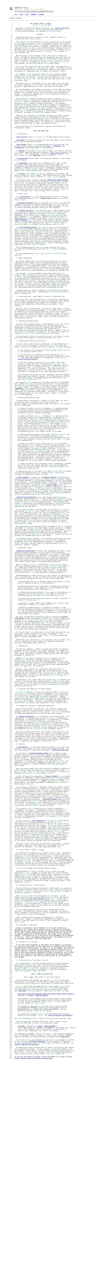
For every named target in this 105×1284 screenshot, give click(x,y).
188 (11, 373)
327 (11, 632)
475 (11, 907)
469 (11, 896)
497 (11, 948)
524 (11, 999)
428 (11, 820)
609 (11, 1157)
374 (11, 719)
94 (11, 198)
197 (11, 390)
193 (11, 382)
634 (11, 1203)
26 (11, 71)
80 (11, 172)
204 (11, 403)
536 (11, 1021)
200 (11, 395)
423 (11, 811)
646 (11, 1226)
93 (11, 196)
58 (11, 131)
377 (11, 725)
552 (11, 1051)
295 (11, 572)
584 (11, 1110)
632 (11, 1200)
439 (11, 840)
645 (11, 1224)
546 (11, 1039)
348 (11, 671)
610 (11, 1159)
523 (11, 997)
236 (11, 462)
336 (11, 649)
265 (11, 516)
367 (11, 706)
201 (11, 397)
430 (11, 824)
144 (11, 291)
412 (11, 790)
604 (11, 1147)
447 (11, 855)
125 (11, 256)
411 (11, 788)
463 (11, 885)
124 (11, 254)
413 (11, 792)
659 (11, 1250)
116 (11, 239)
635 (11, 1205)
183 (11, 364)
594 (11, 1129)
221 (11, 434)
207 (11, 408)
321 (11, 621)
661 (11, 1254)
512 (11, 976)
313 (11, 606)
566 (11, 1077)
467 (11, 892)
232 (11, 455)
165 (11, 330)
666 (11, 1263)
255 (11, 498)
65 (11, 144)
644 (11, 1222)
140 (11, 284)
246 (11, 481)
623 (11, 1183)
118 (11, 243)
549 (11, 1045)
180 (11, 358)
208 (11, 410)
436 (11, 835)
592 (11, 1125)
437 (11, 837)
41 (11, 99)
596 (11, 1133)
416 (11, 797)
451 (11, 863)
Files (21, 15)
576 (11, 1095)
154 (11, 310)
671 (11, 1272)
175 (11, 349)
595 (11, 1131)
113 (11, 233)
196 (11, 388)
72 (11, 157)
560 (11, 1066)
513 (11, 978)
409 (11, 784)
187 (11, 371)
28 (11, 75)
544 (11, 1036)
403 (11, 773)
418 (11, 801)
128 (11, 261)
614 (11, 1166)
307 (11, 595)
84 (11, 179)
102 (11, 213)
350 (11, 675)
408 (11, 783)
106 (11, 220)
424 (11, 812)
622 (11, 1181)
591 (11, 1123)
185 (11, 367)
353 (11, 680)
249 (11, 487)
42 (11, 101)
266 (11, 518)
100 (11, 209)
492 (11, 939)
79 (11, 170)
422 (11, 809)
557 (11, 1060)
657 (11, 1246)
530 (11, 1010)
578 (11, 1099)
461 (11, 881)
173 (11, 345)
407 (11, 781)
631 (11, 1198)
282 (11, 548)
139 (11, 282)
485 (11, 926)
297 (11, 576)
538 (11, 1025)
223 (11, 438)
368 (11, 708)
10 (11, 42)
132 (11, 269)
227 (11, 446)
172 (11, 343)
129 (11, 263)
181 (11, 360)
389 (11, 747)
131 (11, 267)
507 (11, 967)
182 (11, 362)
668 (11, 1267)
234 (11, 459)
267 (11, 520)
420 (11, 805)
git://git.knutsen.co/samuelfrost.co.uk (38, 12)
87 (11, 185)
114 (11, 235)
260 (11, 507)
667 (11, 1265)
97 (11, 204)
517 (11, 985)
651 (11, 1235)
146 (11, 295)
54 (11, 124)
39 (11, 96)
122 (11, 250)
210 (11, 414)
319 (11, 617)
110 (11, 228)
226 (11, 444)
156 (11, 313)
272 (11, 529)
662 (11, 1255)
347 (11, 669)
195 (11, 386)
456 (11, 872)
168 (11, 336)
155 (11, 312)
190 (11, 377)
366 (11, 704)
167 (11, 334)
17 (11, 55)
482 (11, 920)
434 (11, 831)
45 (11, 107)
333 (11, 643)
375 (11, 721)
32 (11, 83)
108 (11, 224)
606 (11, 1151)
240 (11, 470)
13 (11, 47)
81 (11, 174)
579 (11, 1101)
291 (11, 565)
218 (11, 429)
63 (11, 140)
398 (11, 764)
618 (11, 1173)
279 (11, 542)
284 (11, 552)
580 (11, 1103)
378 (11, 727)
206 (11, 407)
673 (11, 1276)
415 (11, 796)
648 (11, 1229)
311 (11, 602)
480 (11, 917)
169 (11, 338)
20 (11, 60)
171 (11, 341)
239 (11, 468)
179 (11, 356)
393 (11, 755)
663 (11, 1257)
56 (11, 127)
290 (11, 563)
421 (11, 807)
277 (11, 539)
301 (11, 583)
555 (11, 1056)
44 (11, 105)
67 (11, 148)
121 (11, 248)
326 (11, 630)
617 (11, 1172)
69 (11, 152)
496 (11, 946)
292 (11, 567)
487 (11, 930)
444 (11, 850)
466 (11, 891)
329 (11, 636)
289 (11, 561)
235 (11, 461)
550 (11, 1047)
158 (11, 317)
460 (11, 879)
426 (11, 816)
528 (11, 1006)
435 (11, 833)
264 (11, 515)
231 (11, 453)
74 (11, 161)
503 (11, 959)
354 (11, 682)
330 (11, 637)
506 (11, 965)
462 (11, 883)
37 (11, 92)
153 (11, 308)
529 (11, 1008)
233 (11, 457)
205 (11, 405)
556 (11, 1058)
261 (11, 509)
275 (11, 535)
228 (11, 448)
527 (11, 1004)
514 (11, 980)
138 (11, 280)
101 (11, 211)
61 (11, 137)
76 (11, 165)
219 (11, 431)
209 (11, 412)
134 (11, 273)
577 (11, 1097)
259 (11, 505)
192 (11, 380)
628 (11, 1192)
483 (11, 922)
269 (11, 524)
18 (11, 57)
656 (11, 1244)
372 (11, 716)
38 (11, 94)
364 (11, 701)
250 (11, 488)
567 (11, 1079)
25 (11, 70)
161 (11, 323)
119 (11, 245)
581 (11, 1105)
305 (11, 591)
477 (11, 911)
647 (11, 1227)
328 (11, 634)
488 (11, 932)
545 (11, 1038)
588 (11, 1118)
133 (11, 271)
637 (11, 1209)
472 (11, 902)
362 (11, 697)
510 (11, 972)
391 (11, 751)
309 (11, 598)
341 (11, 658)
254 (11, 496)
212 (11, 418)
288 (11, 559)
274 (11, 533)
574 (11, 1092)
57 (11, 129)
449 (11, 859)
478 (11, 913)
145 (11, 293)
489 (11, 933)
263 (11, 513)
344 (11, 663)
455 (11, 870)
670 (11, 1270)
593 (11, 1127)
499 (11, 952)
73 (11, 159)
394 (11, 757)
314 (11, 608)
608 (11, 1155)
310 (11, 600)
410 (11, 786)
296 (11, 574)
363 (11, 699)
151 (11, 304)
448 (11, 857)
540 (11, 1028)
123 (11, 252)
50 (11, 116)
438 (11, 838)
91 (11, 192)
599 (11, 1138)
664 (11, 1259)
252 (11, 492)
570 (11, 1084)
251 (11, 490)
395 (11, 758)
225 (11, 442)
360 (11, 693)
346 (11, 667)
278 (11, 541)
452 (11, 864)
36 (11, 90)
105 (11, 219)
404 (11, 775)
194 (11, 384)
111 (11, 230)
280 (11, 544)
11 (11, 44)
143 (11, 289)
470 (11, 898)
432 (11, 827)
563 (11, 1071)
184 (11, 366)
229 (11, 449)
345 (11, 665)
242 (11, 474)
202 (11, 399)
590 (11, 1121)
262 (11, 511)
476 (11, 909)
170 (11, 340)
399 (11, 766)
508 (11, 969)
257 (11, 501)
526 (11, 1002)
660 (11, 1252)
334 (11, 645)
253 (11, 494)
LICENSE (41, 15)
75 (11, 163)
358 (11, 690)
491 (11, 937)
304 (11, 589)
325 (11, 628)
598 (11, 1136)
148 (11, 299)
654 (11, 1241)
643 (11, 1220)
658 (11, 1248)
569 (11, 1082)
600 (11, 1140)
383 (11, 736)
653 (11, 1239)
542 (11, 1032)
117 (11, 241)
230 (11, 451)
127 (11, 260)
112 (11, 232)
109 (11, 226)
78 (11, 168)
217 (11, 427)
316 (11, 611)
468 (11, 894)
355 (11, 684)
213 (11, 420)
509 (11, 971)
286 (11, 555)
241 (11, 472)
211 (11, 416)
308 (11, 596)
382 (11, 734)
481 (11, 918)
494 (11, 943)
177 (11, 353)
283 (11, 550)
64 (11, 142)
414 (11, 794)
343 (11, 662)
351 (11, 676)
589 (11, 1120)
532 (11, 1013)
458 (11, 876)
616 (11, 1170)
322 (11, 622)
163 (11, 327)
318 (11, 615)
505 (11, 963)
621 (11, 1179)
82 (11, 176)
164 (11, 328)
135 (11, 274)
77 (11, 166)
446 (11, 853)
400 (11, 768)
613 (11, 1164)
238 (11, 466)
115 (11, 237)
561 (11, 1067)
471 (11, 900)
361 (11, 695)
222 (11, 436)
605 (11, 1149)
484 (11, 924)
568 (11, 1080)
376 (11, 723)
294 (11, 570)
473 (11, 904)
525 (11, 1000)
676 (11, 1281)
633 (11, 1201)
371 (11, 714)
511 (11, 974)
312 (11, 604)
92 (11, 194)
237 (11, 464)
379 (11, 729)
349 (11, 673)
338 (11, 652)
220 (11, 433)
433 (11, 829)
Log (15, 15)
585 (11, 1112)
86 (11, 183)
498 (11, 950)
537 (11, 1023)
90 (11, 191)
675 (11, 1280)
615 (11, 1168)
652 (11, 1237)
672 (11, 1274)
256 (11, 500)
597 (11, 1134)
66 (11, 146)
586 (11, 1114)
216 (11, 425)
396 (11, 760)
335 (11, 647)
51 (11, 118)
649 (11, 1231)
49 (11, 114)
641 (11, 1216)
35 (11, 88)
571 (11, 1086)
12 (11, 45)
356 (11, 686)
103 (11, 215)
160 (11, 321)
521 (11, 993)
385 (11, 740)
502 (11, 958)
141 (11, 286)
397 (11, 762)
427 (11, 818)
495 (11, 945)
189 (11, 375)
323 (11, 624)
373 (11, 717)
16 (11, 53)
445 (11, 851)
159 (11, 319)
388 (11, 745)
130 (11, 265)
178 (11, 354)
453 (11, 866)
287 (11, 557)
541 (11, 1030)
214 (11, 421)
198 (11, 392)
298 (11, 578)
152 (11, 306)
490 (11, 935)
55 (11, 125)
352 (11, 678)
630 (11, 1196)
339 (11, 654)
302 (11, 585)
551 (11, 1049)
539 (11, 1026)
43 (11, 103)
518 (11, 987)
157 (11, 315)
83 (11, 178)
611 (11, 1160)
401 (11, 770)
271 (11, 528)
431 (11, 825)
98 (11, 206)
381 (11, 732)
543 (11, 1034)
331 (11, 639)
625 (11, 1187)
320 (11, 619)
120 (11, 246)
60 (11, 135)
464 (11, 887)
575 (11, 1093)
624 (11, 1185)
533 (11, 1015)
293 (11, 569)
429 (11, 822)
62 (11, 139)
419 (11, 803)
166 (11, 332)
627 (11, 1190)
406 (11, 779)
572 (11, 1088)
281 (11, 546)
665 (11, 1261)
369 (11, 710)
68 (11, 150)
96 (11, 202)
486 (11, 928)
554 (11, 1054)
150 (11, 302)
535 (11, 1019)
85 (11, 181)
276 (11, 537)
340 (11, 656)
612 (11, 1162)
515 (11, 982)
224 (11, 440)
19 (11, 58)
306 (11, 593)
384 (11, 738)
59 (11, 133)
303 (11, 587)
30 (11, 79)
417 (11, 799)
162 (11, 325)
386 (11, 742)
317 (11, 613)
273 (11, 531)
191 (11, 379)
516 (11, 984)
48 (11, 112)
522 (11, 995)
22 (11, 64)
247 (11, 483)
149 (11, 300)
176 (11, 351)
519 (11, 989)
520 (11, 991)
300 (11, 582)
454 (11, 868)
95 (11, 200)
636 (11, 1207)
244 (11, 477)
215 (11, 423)
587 (11, 1116)
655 (11, 1242)
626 (11, 1188)
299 (11, 580)
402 (11, 771)
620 (11, 1177)
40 (11, 98)
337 (11, 650)
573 (11, 1090)
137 (11, 278)
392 (11, 753)
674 (11, 1278)
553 (11, 1053)
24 (11, 68)
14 (11, 49)
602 (11, 1144)
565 (11, 1075)
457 (11, 874)
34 (11, 86)
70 (11, 153)
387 (11, 743)
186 (11, 369)
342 (11, 660)
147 (11, 297)
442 (11, 846)
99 (11, 207)
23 (11, 66)
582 (11, 1106)
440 (11, 842)
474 (11, 905)
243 (11, 475)
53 (11, 122)
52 (11, 120)
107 (11, 222)
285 (11, 554)
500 (11, 954)
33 (11, 85)
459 (11, 878)
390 (11, 749)
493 (11, 941)
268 (11, 522)
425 (11, 814)
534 (11, 1017)
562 (11, 1069)
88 (11, 187)
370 (11, 712)
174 (11, 347)
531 (11, 1012)
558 (11, 1062)
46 (11, 109)
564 (11, 1073)
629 (11, 1194)
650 (11, 1233)
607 (11, 1153)
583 (11, 1108)
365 (11, 703)
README (33, 15)
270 (11, 526)
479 (11, 915)
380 (11, 730)
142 (11, 287)
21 (11, 62)
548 (11, 1043)
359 (11, 691)
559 (11, 1064)
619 (11, 1175)
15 (11, 51)
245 (11, 479)
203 (11, 401)
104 (11, 217)
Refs (27, 15)
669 (11, 1268)
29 (11, 77)
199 (11, 394)
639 (11, 1213)
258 (11, 503)
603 (11, 1146)
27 (11, 73)
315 (11, 609)
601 (11, 1142)
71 (11, 155)
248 (11, 485)
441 (11, 844)
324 (11, 626)
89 (11, 189)
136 (11, 276)
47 (11, 111)
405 (11, 777)
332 (11, 641)
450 (11, 861)
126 (11, 258)
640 (11, 1214)
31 (11, 81)
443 (11, 848)
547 (11, 1041)
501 (11, 956)
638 (11, 1211)
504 (11, 961)
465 (11, 889)
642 (11, 1218)
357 (11, 688)
